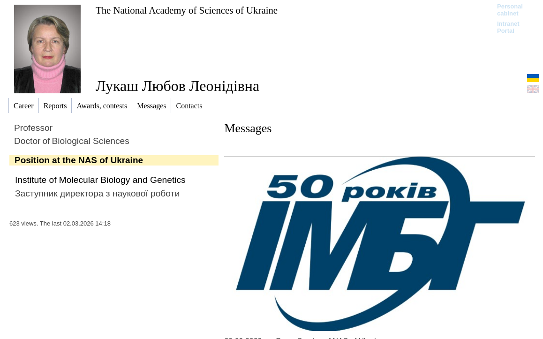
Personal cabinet (510, 10)
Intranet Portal (508, 27)
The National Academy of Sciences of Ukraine (187, 10)
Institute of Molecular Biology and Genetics (100, 180)
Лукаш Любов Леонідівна (177, 85)
